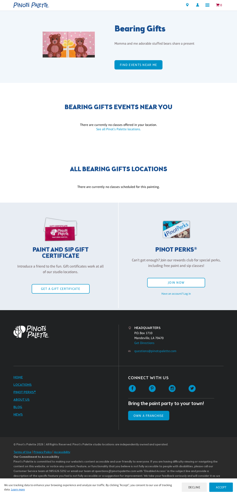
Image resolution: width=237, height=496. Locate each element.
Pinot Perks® (24, 392)
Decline (194, 487)
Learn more (18, 489)
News (18, 414)
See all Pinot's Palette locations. (118, 129)
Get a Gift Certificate (60, 289)
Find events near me (138, 65)
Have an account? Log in (176, 293)
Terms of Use (22, 452)
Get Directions (144, 343)
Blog (17, 407)
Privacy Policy (43, 452)
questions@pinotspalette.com (155, 351)
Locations (22, 385)
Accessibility (62, 452)
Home (18, 377)
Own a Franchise (149, 416)
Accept (221, 487)
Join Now (176, 282)
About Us (21, 400)
